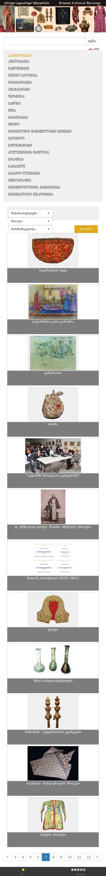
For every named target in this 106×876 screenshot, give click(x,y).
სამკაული (16, 167)
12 (89, 857)
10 (70, 857)
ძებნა (92, 41)
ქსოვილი (16, 139)
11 (79, 857)
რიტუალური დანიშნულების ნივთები (39, 132)
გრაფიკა (16, 160)
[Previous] (7, 857)
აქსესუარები (19, 90)
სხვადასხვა (18, 118)
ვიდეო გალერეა (22, 76)
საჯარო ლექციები (24, 174)
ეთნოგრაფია (19, 181)
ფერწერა (16, 97)
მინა (12, 111)
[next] (97, 857)
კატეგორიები (20, 56)
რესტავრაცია (20, 83)
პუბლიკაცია (18, 62)
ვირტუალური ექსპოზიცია (30, 195)
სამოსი (14, 104)
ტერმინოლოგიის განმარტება (34, 188)
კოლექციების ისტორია (28, 153)
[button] (30, 213)
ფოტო (13, 125)
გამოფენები (18, 69)
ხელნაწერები (20, 146)
